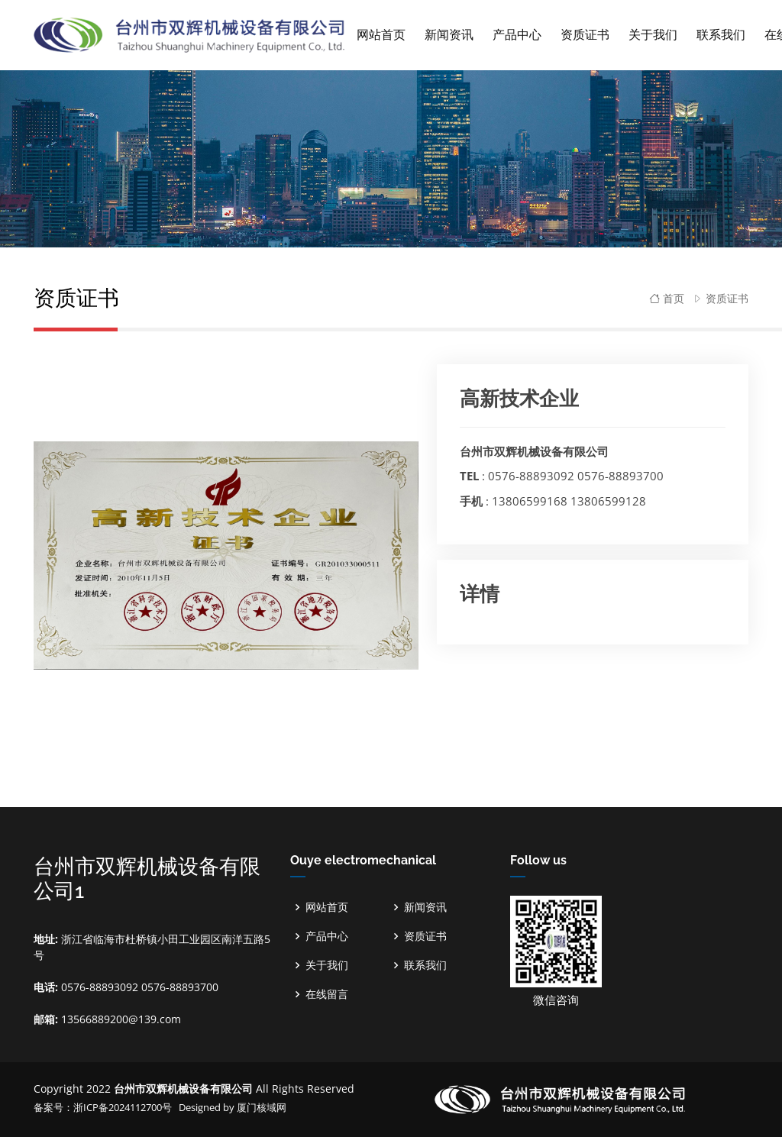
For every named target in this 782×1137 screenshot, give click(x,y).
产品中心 (326, 936)
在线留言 (326, 994)
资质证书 (727, 298)
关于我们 (326, 965)
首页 (666, 298)
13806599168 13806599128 (569, 501)
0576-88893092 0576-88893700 (576, 475)
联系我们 (425, 965)
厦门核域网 (261, 1107)
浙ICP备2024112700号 (123, 1107)
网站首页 (381, 34)
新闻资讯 (425, 907)
